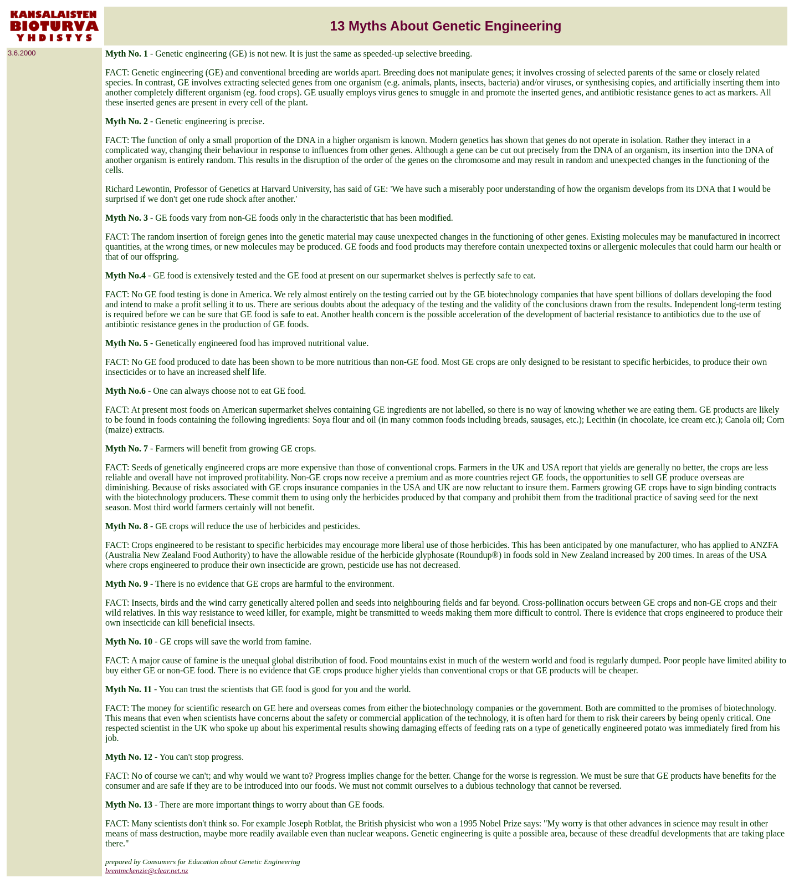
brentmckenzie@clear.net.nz (146, 870)
